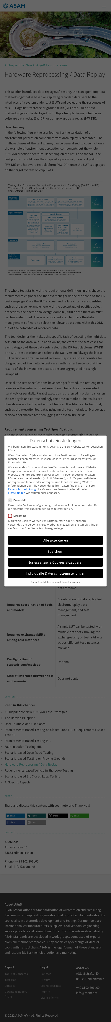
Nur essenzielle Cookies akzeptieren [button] (55, 558)
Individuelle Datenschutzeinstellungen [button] (55, 569)
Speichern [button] (55, 547)
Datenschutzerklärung (22, 485)
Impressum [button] (75, 577)
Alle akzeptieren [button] (55, 536)
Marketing (19, 511)
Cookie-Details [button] (38, 577)
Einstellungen (16, 488)
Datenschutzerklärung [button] (57, 577)
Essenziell (18, 496)
